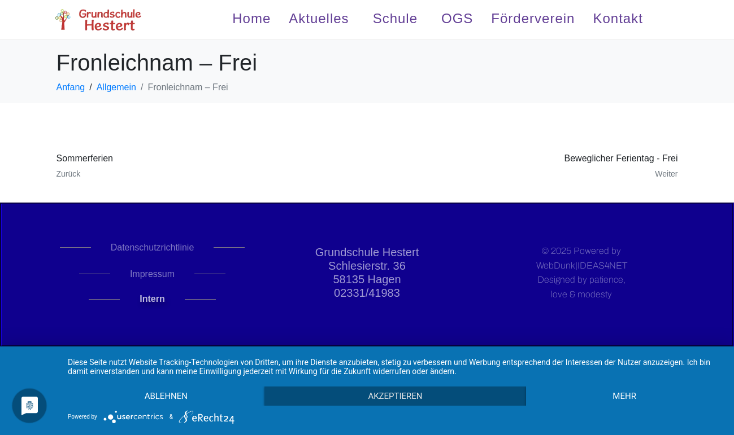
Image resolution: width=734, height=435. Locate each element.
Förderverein (533, 18)
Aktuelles (319, 18)
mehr (624, 396)
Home (251, 18)
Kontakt (617, 18)
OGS (457, 18)
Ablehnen (166, 396)
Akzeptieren (395, 396)
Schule (395, 18)
